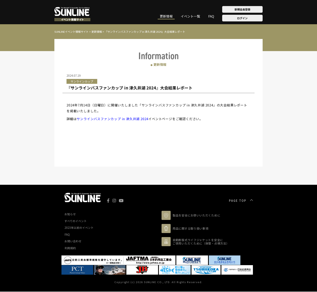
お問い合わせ (72, 241)
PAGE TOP (237, 200)
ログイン (242, 18)
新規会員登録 (242, 9)
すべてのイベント (75, 221)
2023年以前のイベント (79, 228)
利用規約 (70, 248)
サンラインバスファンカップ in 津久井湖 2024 (112, 118)
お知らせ (70, 214)
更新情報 (166, 17)
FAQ (211, 17)
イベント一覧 (190, 17)
